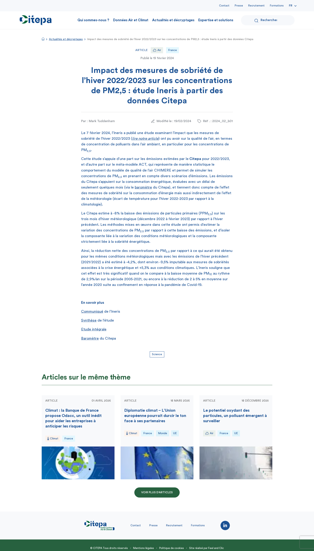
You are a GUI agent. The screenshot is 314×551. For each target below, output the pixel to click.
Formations (277, 5)
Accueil (43, 38)
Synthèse (89, 320)
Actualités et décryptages (173, 20)
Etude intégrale (93, 329)
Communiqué (92, 311)
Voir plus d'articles (157, 492)
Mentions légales (143, 548)
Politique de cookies (171, 548)
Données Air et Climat (130, 20)
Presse (239, 5)
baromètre (143, 187)
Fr (290, 5)
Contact (224, 5)
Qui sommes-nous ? (93, 20)
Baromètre (90, 338)
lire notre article (145, 138)
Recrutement (256, 5)
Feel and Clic (216, 548)
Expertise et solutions (215, 20)
